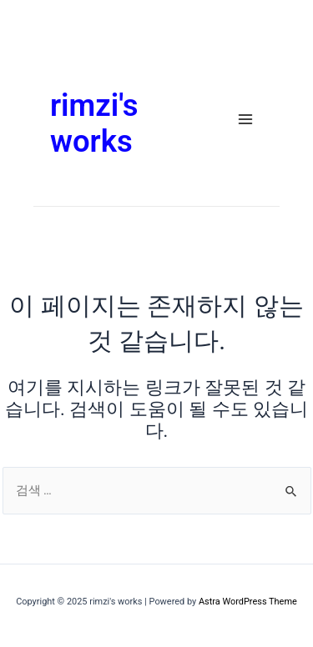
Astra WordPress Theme (248, 601)
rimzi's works (94, 124)
